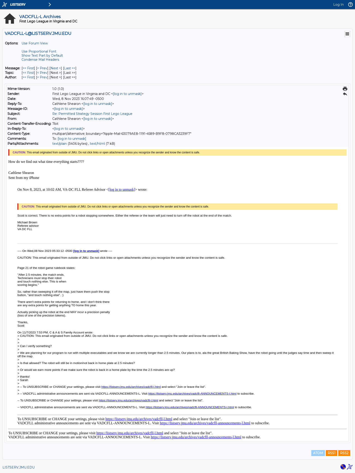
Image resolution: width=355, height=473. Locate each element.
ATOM (318, 453)
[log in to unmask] (127, 94)
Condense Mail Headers (40, 60)
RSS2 (344, 453)
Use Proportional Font (39, 51)
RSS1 (332, 453)
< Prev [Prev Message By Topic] (42, 73)
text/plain (59, 144)
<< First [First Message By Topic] (28, 73)
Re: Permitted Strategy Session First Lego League (92, 114)
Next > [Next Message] (55, 68)
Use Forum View (35, 43)
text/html (97, 144)
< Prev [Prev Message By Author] (42, 77)
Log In (338, 4)
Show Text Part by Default (42, 55)
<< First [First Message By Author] (28, 77)
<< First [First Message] (28, 68)
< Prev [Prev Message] (42, 68)
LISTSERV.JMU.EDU (18, 467)
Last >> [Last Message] (69, 68)
